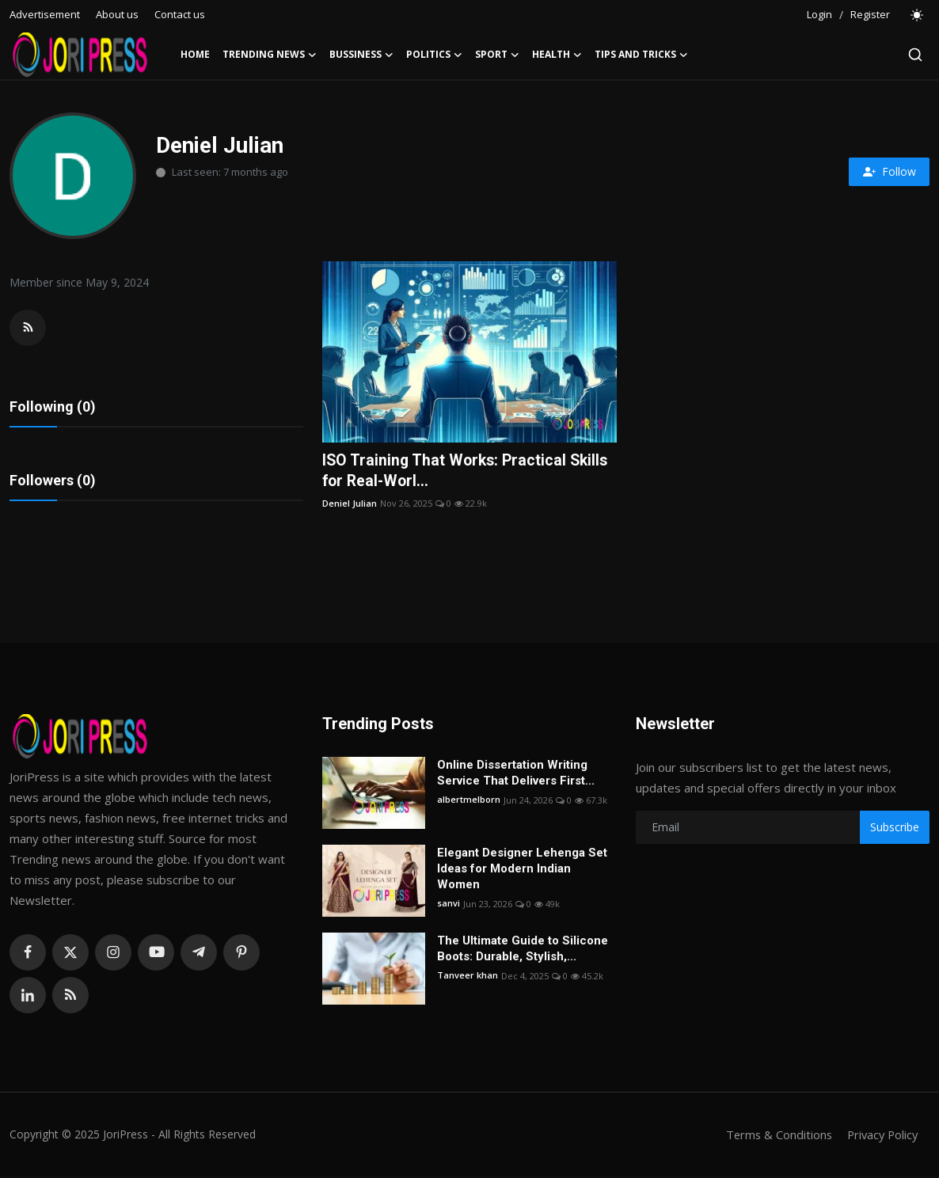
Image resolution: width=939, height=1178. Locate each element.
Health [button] (557, 54)
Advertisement (45, 14)
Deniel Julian (349, 504)
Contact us (179, 14)
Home (195, 54)
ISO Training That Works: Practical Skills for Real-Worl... (468, 471)
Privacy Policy (880, 1136)
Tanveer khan (467, 977)
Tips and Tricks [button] (641, 54)
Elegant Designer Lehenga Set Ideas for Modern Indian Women (522, 870)
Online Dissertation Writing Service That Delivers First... (516, 774)
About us (117, 14)
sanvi (448, 905)
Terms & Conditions (774, 1136)
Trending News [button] (269, 54)
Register (870, 14)
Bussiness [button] (361, 54)
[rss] (70, 996)
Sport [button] (497, 54)
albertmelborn (468, 802)
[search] (915, 54)
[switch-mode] (917, 15)
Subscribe (894, 828)
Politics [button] (434, 54)
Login (819, 14)
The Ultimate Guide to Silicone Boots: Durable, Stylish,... (522, 950)
